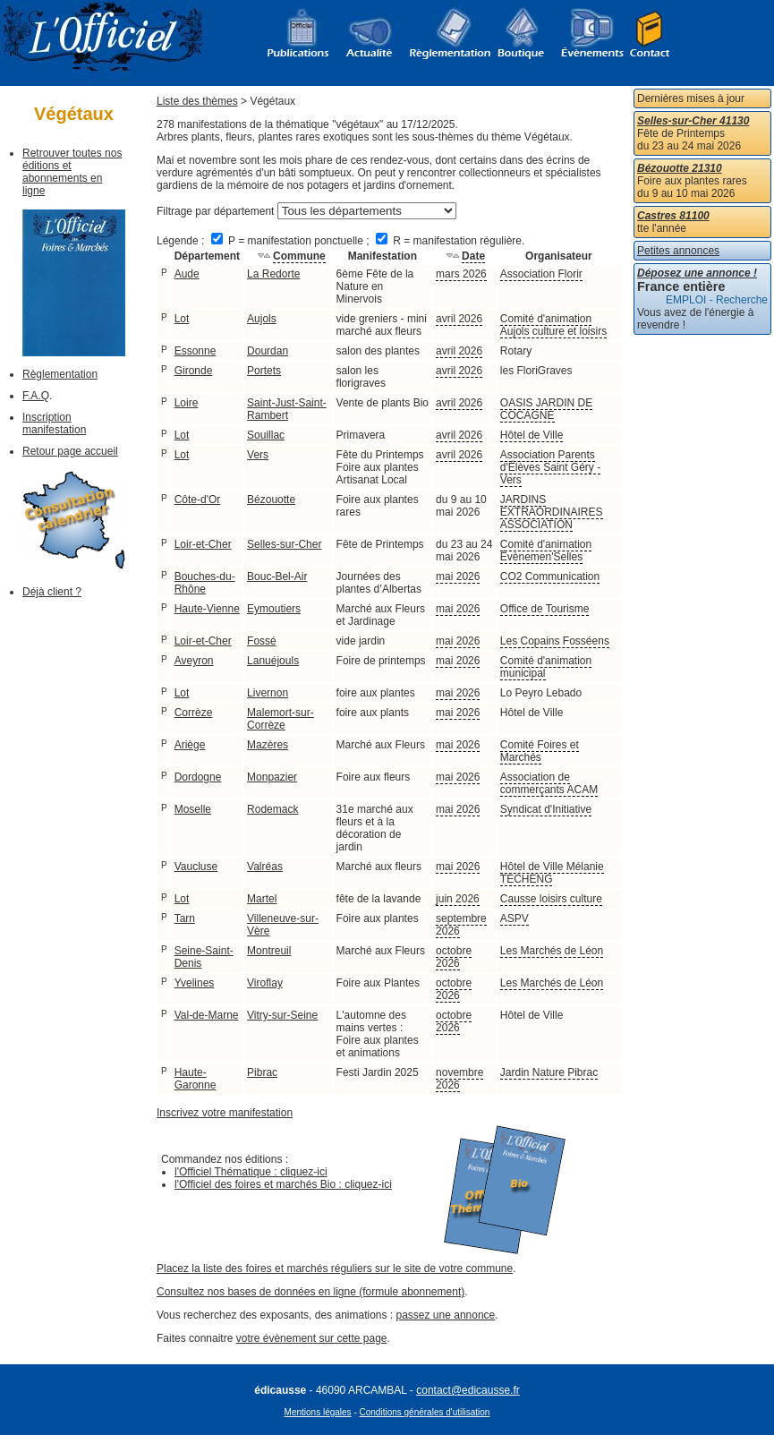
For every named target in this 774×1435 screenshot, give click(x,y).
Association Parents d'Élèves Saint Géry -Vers (550, 467)
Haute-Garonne (195, 1078)
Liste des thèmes (197, 101)
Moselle (192, 809)
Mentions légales (318, 1412)
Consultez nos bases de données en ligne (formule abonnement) (310, 1292)
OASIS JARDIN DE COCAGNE (546, 409)
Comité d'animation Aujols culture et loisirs (553, 324)
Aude (187, 274)
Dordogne (198, 777)
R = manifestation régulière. (450, 241)
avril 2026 (459, 318)
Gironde (193, 370)
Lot (182, 318)
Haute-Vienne (207, 608)
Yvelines (194, 983)
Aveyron (194, 660)
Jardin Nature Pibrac (549, 1072)
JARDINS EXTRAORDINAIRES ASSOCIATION (551, 512)
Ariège (190, 745)
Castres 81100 (673, 215)
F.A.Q (35, 395)
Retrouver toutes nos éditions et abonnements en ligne (72, 172)
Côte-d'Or (197, 499)
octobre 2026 (454, 956)
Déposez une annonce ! (697, 273)
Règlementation (60, 374)
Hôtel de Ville (532, 435)
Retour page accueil (70, 451)
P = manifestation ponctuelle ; (291, 241)
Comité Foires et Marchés (539, 751)
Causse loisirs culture (551, 899)
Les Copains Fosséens (554, 641)
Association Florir (541, 274)
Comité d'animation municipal (545, 666)
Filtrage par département (215, 211)
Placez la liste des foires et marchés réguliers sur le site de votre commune (335, 1268)
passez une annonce (446, 1315)
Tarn (184, 918)
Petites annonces (678, 250)
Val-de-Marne (206, 1015)
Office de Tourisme (545, 608)
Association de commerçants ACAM (549, 783)
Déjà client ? (51, 591)
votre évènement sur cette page (311, 1338)
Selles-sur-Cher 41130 (693, 121)
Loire (186, 403)
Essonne (195, 351)
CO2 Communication (550, 576)
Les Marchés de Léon (551, 950)
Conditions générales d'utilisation (425, 1412)
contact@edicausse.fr (468, 1390)
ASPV (514, 918)
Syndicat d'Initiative (545, 809)
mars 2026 (461, 274)
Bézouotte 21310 (679, 168)
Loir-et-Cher (203, 544)
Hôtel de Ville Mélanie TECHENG (552, 872)
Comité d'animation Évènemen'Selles (545, 550)
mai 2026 (458, 576)
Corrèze (193, 712)
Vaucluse (195, 866)
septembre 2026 (461, 924)
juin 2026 (458, 899)
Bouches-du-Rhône (204, 582)
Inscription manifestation (54, 423)
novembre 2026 (459, 1078)
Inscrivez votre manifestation (225, 1112)
